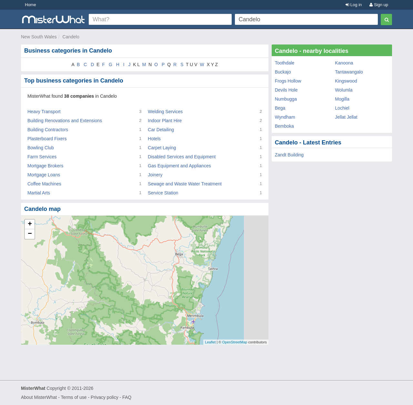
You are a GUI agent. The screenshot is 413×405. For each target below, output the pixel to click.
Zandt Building (289, 154)
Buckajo (283, 71)
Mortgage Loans (43, 174)
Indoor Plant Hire (165, 120)
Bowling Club (40, 147)
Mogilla (342, 99)
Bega (280, 108)
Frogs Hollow (288, 81)
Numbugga (286, 99)
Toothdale (285, 62)
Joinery (155, 174)
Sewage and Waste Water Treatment (185, 183)
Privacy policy (104, 397)
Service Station (163, 192)
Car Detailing (161, 129)
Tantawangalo (349, 71)
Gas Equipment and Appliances (179, 165)
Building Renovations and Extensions (64, 120)
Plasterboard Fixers (46, 138)
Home (30, 4)
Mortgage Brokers (45, 165)
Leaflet (210, 342)
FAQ (126, 397)
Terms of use (73, 397)
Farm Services (41, 156)
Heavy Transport (44, 111)
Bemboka (284, 126)
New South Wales (39, 36)
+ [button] (30, 224)
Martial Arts (38, 192)
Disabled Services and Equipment (182, 156)
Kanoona (344, 62)
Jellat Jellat (346, 117)
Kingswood (346, 81)
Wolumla (343, 90)
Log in (354, 4)
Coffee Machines (44, 183)
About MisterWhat (39, 397)
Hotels (154, 138)
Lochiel (342, 108)
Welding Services (165, 111)
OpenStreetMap (234, 342)
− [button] (30, 234)
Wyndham (285, 117)
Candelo (71, 36)
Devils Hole (286, 90)
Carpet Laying (162, 147)
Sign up (378, 4)
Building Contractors (47, 129)
